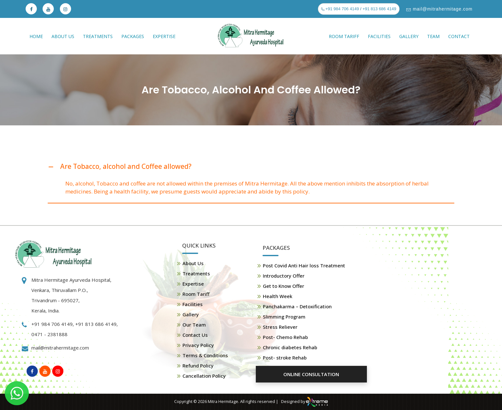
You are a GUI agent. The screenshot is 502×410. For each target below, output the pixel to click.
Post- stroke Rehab (285, 357)
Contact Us (195, 335)
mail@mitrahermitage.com (442, 9)
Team (433, 36)
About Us (63, 36)
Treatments (98, 36)
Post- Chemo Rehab (285, 337)
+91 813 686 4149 (379, 8)
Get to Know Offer (283, 286)
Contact (459, 36)
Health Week (277, 296)
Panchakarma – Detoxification (297, 306)
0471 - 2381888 (49, 334)
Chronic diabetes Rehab (290, 347)
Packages (132, 36)
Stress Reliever (280, 327)
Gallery (408, 36)
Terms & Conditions (205, 355)
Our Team (194, 324)
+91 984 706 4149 (341, 8)
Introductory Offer (283, 275)
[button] (251, 167)
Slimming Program (284, 316)
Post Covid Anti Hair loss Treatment (304, 265)
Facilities (379, 36)
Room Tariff (344, 36)
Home (36, 36)
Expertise (164, 36)
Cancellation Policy (204, 376)
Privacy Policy (198, 345)
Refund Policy (198, 365)
